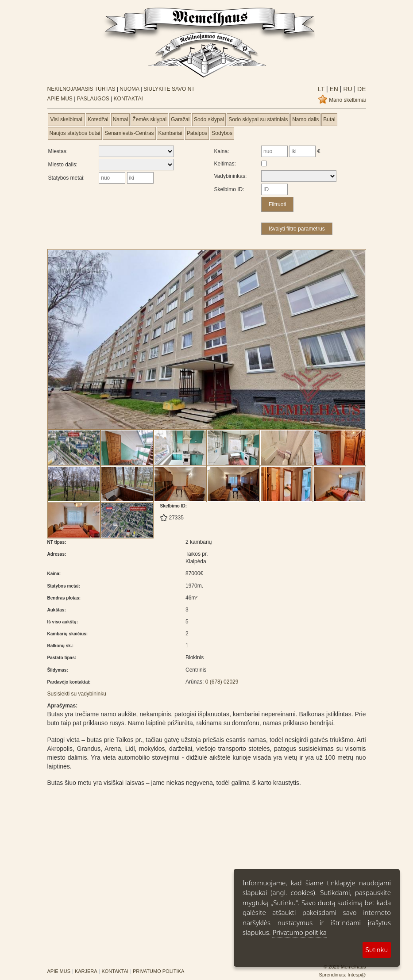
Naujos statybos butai (75, 133)
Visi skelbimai (66, 119)
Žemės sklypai (149, 119)
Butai (329, 119)
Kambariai (170, 133)
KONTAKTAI (128, 99)
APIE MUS (60, 99)
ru (347, 88)
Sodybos (222, 133)
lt (321, 88)
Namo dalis (305, 119)
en (333, 88)
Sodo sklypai (209, 119)
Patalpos (197, 133)
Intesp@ (356, 974)
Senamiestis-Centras (129, 133)
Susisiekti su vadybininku (76, 694)
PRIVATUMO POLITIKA (158, 971)
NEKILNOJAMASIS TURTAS (81, 89)
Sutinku (377, 949)
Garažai (180, 119)
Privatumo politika (299, 932)
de (360, 88)
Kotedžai (98, 119)
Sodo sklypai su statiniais (258, 119)
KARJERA (86, 971)
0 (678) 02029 (222, 682)
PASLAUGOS (93, 99)
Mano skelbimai (347, 100)
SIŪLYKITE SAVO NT (169, 89)
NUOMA (129, 89)
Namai (120, 119)
